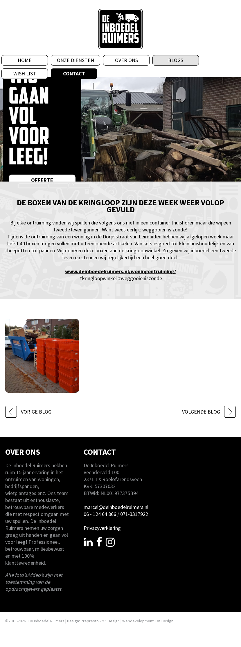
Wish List (24, 73)
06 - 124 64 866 (100, 514)
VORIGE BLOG (28, 411)
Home (25, 60)
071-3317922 (134, 514)
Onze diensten (75, 60)
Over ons (126, 60)
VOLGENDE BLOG (209, 411)
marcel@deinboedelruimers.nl (116, 507)
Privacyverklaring (102, 528)
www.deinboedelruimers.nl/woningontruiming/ (120, 271)
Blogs (175, 60)
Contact (74, 73)
